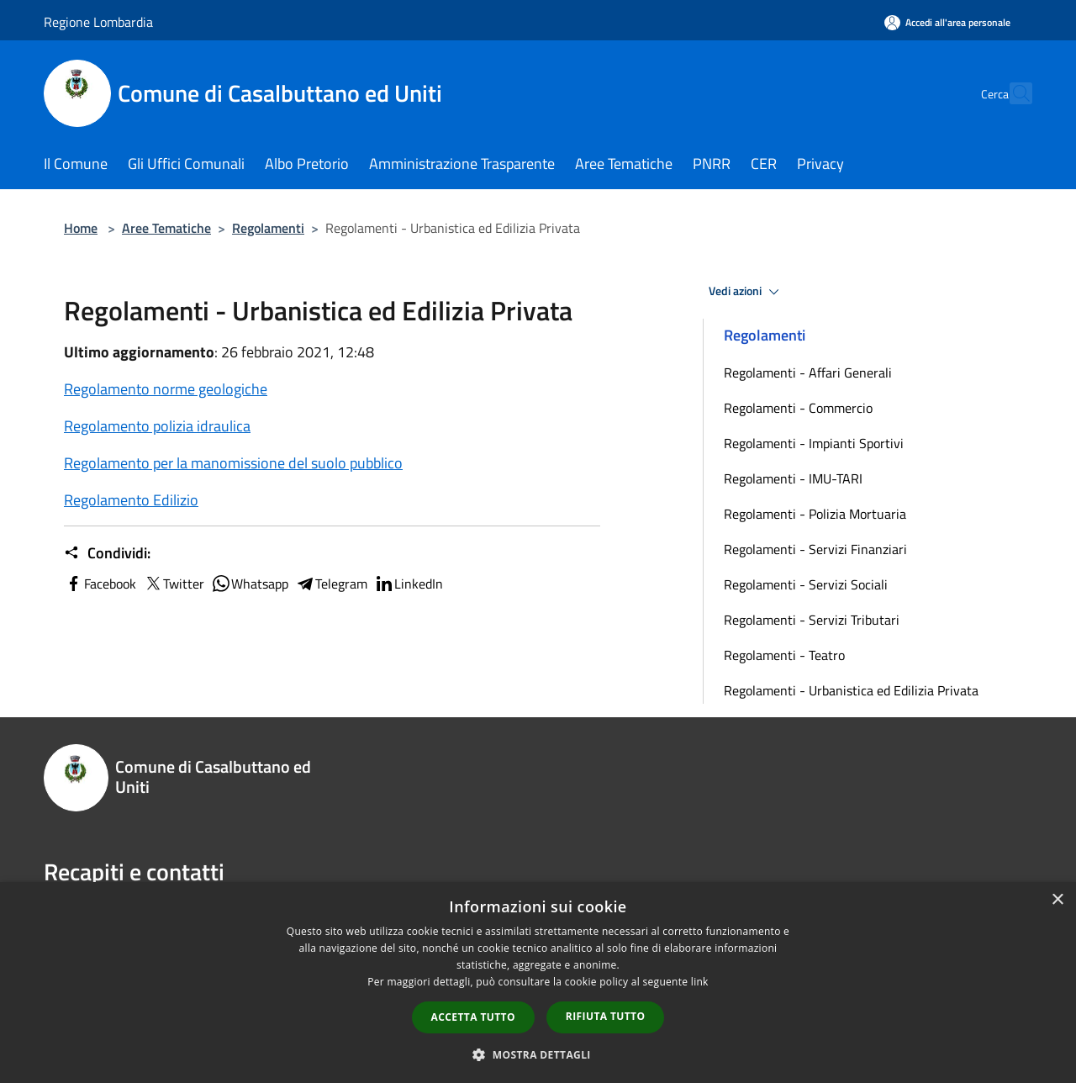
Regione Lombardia (98, 22)
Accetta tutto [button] (473, 1017)
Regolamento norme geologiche (165, 389)
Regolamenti (268, 228)
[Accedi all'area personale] (947, 22)
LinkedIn (408, 583)
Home (81, 228)
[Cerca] (1012, 93)
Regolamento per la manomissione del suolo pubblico (233, 463)
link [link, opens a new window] (700, 982)
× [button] (1057, 900)
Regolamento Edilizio (131, 500)
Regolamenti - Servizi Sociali (806, 584)
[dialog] (538, 982)
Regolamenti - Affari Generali (808, 372)
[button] (538, 1054)
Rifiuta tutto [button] (606, 1016)
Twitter (173, 583)
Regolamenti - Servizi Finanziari (815, 549)
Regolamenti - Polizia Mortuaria (815, 514)
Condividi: (107, 553)
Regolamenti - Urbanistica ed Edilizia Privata (851, 690)
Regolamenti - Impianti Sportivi (814, 443)
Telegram (331, 583)
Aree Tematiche (166, 228)
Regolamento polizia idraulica (157, 426)
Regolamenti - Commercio (798, 408)
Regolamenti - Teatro (784, 655)
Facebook (100, 583)
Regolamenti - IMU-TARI (793, 478)
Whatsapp (249, 583)
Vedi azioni (746, 292)
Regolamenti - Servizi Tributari (811, 620)
